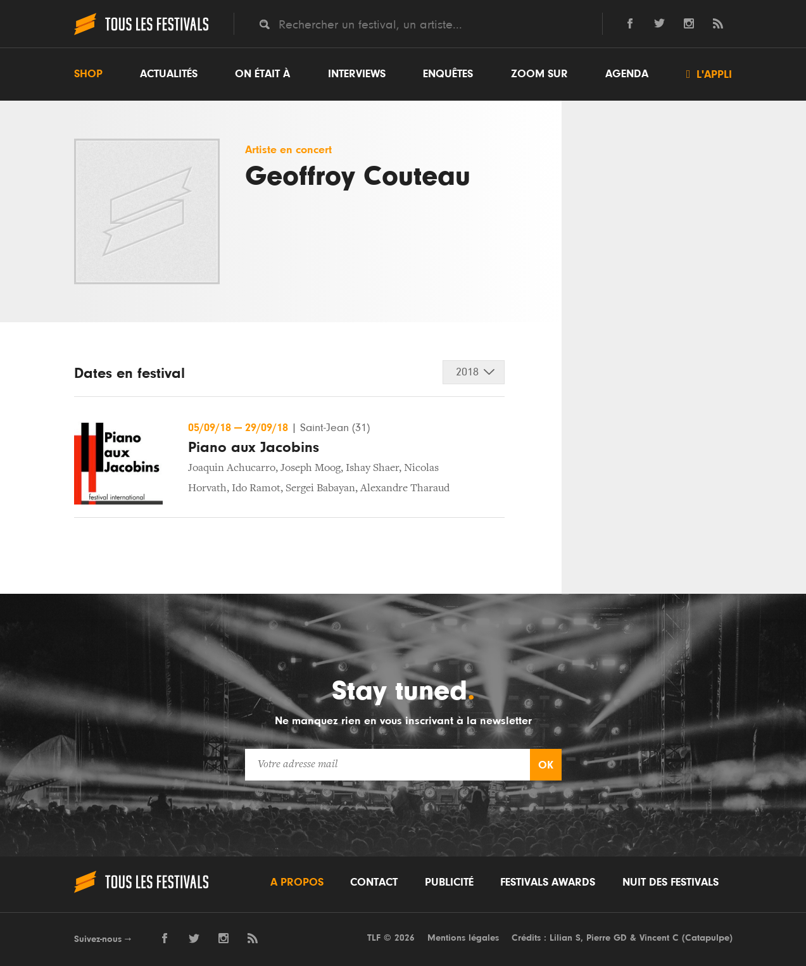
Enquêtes (448, 74)
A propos (297, 882)
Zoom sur (539, 74)
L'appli (709, 74)
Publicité (449, 882)
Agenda (626, 74)
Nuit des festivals (670, 882)
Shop (88, 74)
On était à (262, 74)
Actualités (169, 74)
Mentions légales (463, 938)
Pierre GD (606, 938)
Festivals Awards (547, 882)
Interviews (357, 74)
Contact (374, 882)
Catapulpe (707, 938)
